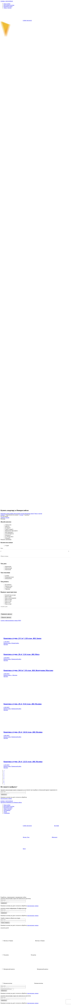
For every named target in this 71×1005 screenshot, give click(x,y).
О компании (7, 813)
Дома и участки (7, 7)
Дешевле (3, 517)
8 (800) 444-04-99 (16, 20)
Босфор (7, 527)
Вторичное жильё (29, 513)
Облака (7, 538)
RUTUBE (45, 825)
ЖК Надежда (8, 532)
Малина (7, 535)
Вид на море (8, 604)
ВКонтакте (43, 837)
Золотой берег (8, 533)
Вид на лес (8, 602)
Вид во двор (8, 596)
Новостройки (7, 3)
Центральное (8, 578)
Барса (6, 526)
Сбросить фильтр (6, 617)
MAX (13, 848)
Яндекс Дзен (15, 837)
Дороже (7, 517)
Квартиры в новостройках (7, 513)
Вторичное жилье (8, 6)
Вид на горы (8, 601)
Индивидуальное (9, 577)
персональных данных (6, 798)
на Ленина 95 (8, 536)
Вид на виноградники (10, 598)
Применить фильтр (6, 614)
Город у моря (8, 529)
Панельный (8, 569)
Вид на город (8, 599)
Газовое (7, 575)
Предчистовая (8, 586)
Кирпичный (8, 566)
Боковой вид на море (10, 595)
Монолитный (8, 568)
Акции (5, 811)
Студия (21, 515)
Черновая (7, 589)
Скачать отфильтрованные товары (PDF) (11, 620)
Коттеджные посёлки (9, 5)
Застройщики (7, 810)
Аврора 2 (7, 524)
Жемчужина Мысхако (10, 530)
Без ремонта (8, 584)
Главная (3, 515)
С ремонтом (8, 587)
